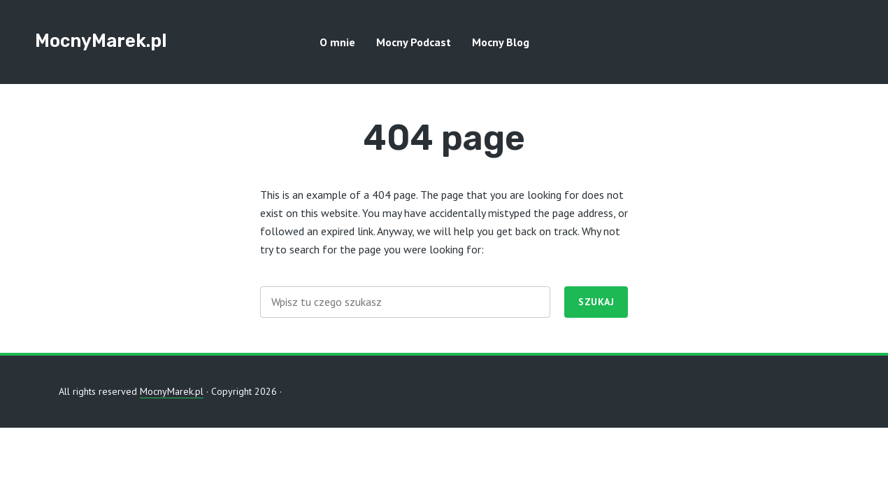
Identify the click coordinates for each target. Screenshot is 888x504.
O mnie (337, 42)
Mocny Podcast (413, 42)
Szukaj (596, 301)
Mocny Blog (500, 42)
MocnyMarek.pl (101, 40)
